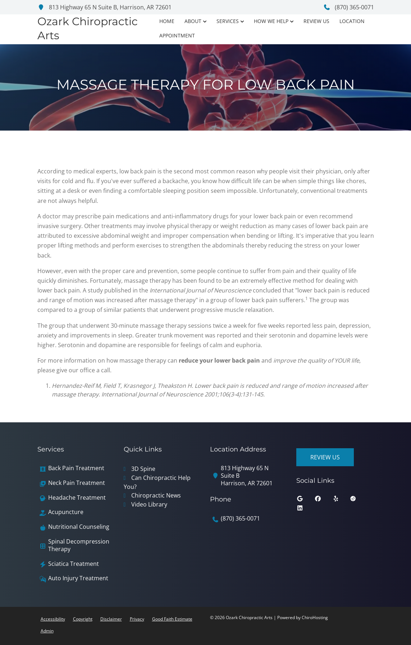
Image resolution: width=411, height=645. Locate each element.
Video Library (149, 504)
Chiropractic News (156, 495)
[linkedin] (305, 509)
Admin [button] (47, 631)
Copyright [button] (82, 619)
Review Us (316, 21)
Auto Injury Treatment (78, 578)
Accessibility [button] (53, 619)
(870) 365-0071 (348, 7)
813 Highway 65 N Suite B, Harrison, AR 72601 (104, 7)
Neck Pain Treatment (76, 483)
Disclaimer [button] (111, 619)
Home (166, 21)
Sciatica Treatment (73, 564)
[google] (305, 500)
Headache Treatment (77, 497)
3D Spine (143, 469)
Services (227, 21)
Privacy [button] (137, 619)
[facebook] (323, 500)
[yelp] (341, 500)
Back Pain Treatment (76, 468)
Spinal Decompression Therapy (78, 545)
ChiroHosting (315, 617)
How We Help (271, 21)
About (192, 21)
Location (352, 21)
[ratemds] (358, 500)
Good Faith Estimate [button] (172, 619)
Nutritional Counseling (78, 527)
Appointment (177, 35)
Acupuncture (65, 512)
